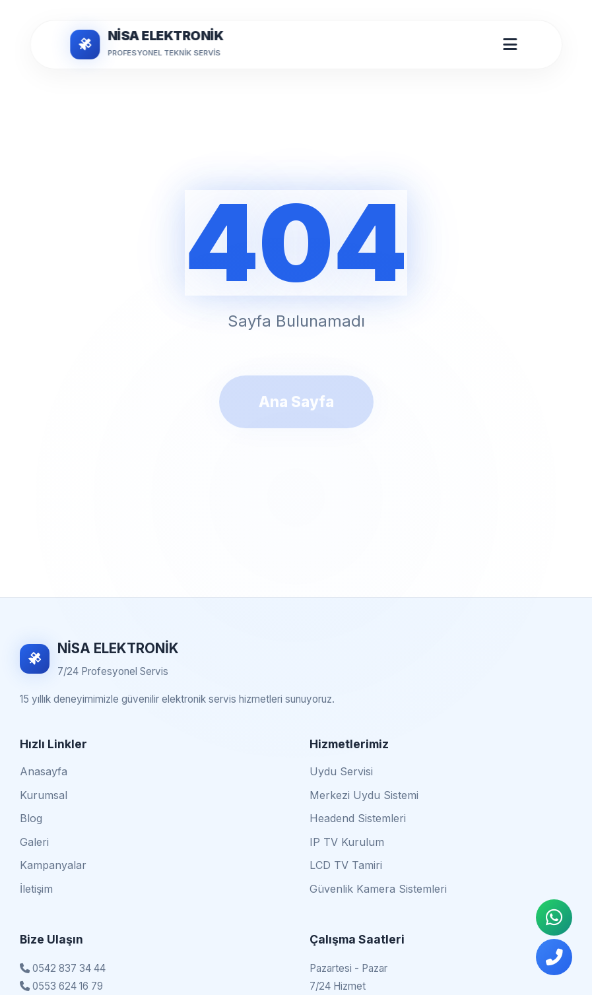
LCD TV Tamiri (346, 865)
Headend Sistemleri (358, 818)
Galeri (34, 842)
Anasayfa (43, 771)
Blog (31, 818)
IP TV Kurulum (347, 842)
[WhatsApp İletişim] (554, 917)
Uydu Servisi (341, 771)
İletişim (36, 888)
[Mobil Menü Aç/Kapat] (510, 44)
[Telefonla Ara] (554, 957)
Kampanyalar (53, 865)
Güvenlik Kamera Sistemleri (378, 888)
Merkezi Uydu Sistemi (364, 795)
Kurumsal (43, 795)
